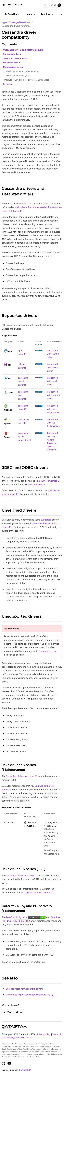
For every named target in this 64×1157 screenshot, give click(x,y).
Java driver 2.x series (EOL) (17, 76)
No (19, 1012)
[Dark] (55, 5)
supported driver (49, 651)
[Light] (51, 5)
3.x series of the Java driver (20, 776)
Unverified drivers (11, 63)
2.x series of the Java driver (20, 875)
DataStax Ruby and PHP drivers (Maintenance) (26, 80)
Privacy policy (44, 1034)
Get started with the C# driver (52, 367)
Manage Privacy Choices (19, 1037)
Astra (31, 14)
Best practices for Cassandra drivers (24, 988)
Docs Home (11, 14)
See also (7, 84)
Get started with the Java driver (53, 395)
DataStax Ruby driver (17, 917)
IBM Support (35, 484)
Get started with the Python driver (53, 422)
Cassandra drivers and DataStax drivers (23, 50)
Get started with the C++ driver (53, 354)
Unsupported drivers (13, 67)
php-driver (20, 921)
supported (46, 519)
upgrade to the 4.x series (37, 892)
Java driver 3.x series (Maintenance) (21, 71)
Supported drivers (12, 54)
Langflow (47, 14)
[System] (59, 5)
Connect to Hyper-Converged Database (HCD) (29, 994)
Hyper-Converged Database (16, 22)
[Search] (45, 5)
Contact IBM (25, 1070)
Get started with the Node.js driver (54, 409)
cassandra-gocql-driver (23, 381)
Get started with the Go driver (52, 381)
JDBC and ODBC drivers (15, 58)
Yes (7, 1012)
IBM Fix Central (49, 480)
